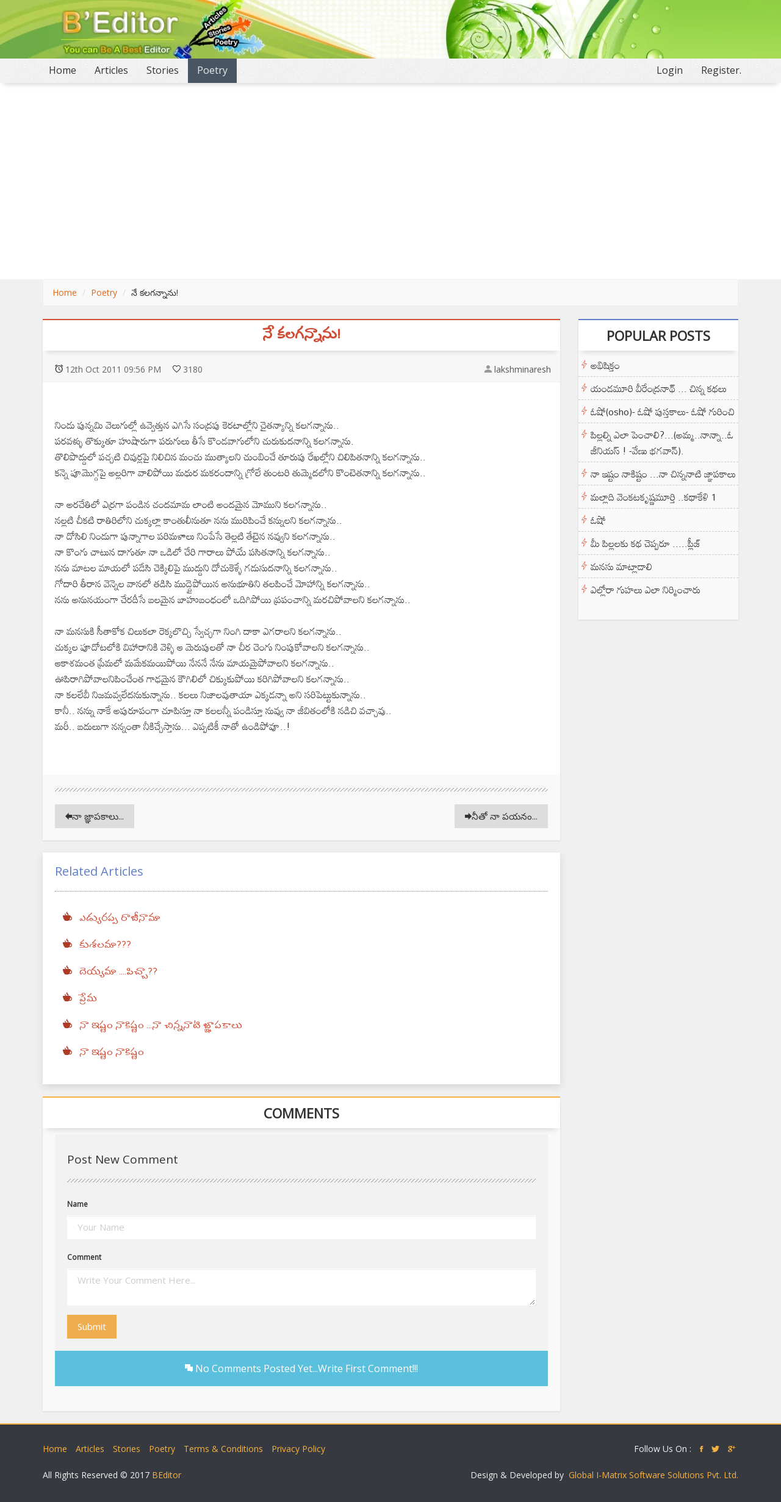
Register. (721, 70)
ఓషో (598, 520)
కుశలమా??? (105, 945)
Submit (91, 1326)
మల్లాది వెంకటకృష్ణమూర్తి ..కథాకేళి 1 (653, 497)
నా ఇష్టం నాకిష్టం (111, 1052)
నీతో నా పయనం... (501, 816)
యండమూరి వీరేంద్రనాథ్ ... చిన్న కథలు (659, 388)
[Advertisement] (390, 181)
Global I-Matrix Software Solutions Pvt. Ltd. (653, 1475)
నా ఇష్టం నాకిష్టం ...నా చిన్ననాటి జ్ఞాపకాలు (160, 1025)
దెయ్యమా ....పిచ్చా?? (118, 972)
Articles (111, 70)
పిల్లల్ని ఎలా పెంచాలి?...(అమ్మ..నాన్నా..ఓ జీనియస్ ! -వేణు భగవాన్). (662, 442)
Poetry (212, 70)
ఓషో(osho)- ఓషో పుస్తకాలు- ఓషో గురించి (663, 411)
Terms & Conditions (223, 1448)
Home (67, 70)
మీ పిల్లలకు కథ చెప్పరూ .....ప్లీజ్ (645, 543)
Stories (162, 70)
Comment (84, 1257)
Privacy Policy (298, 1448)
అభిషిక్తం (605, 365)
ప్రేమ (88, 998)
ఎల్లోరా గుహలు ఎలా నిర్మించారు (645, 589)
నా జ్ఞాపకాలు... (94, 816)
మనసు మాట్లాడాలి (621, 566)
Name (77, 1204)
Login (670, 70)
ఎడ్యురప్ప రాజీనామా (119, 918)
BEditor (166, 1475)
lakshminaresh (522, 369)
